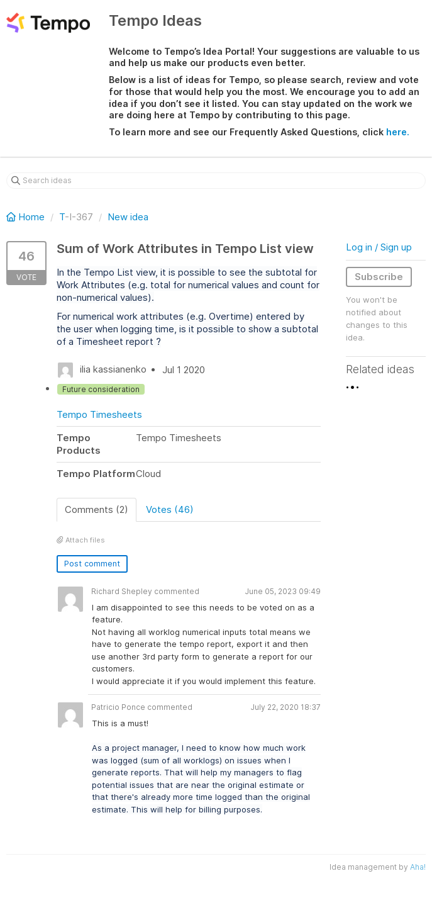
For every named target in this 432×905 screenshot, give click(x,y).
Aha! (418, 867)
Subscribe (379, 277)
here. (397, 131)
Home (26, 217)
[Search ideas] (216, 180)
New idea (128, 217)
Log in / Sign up (379, 247)
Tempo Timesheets (99, 414)
